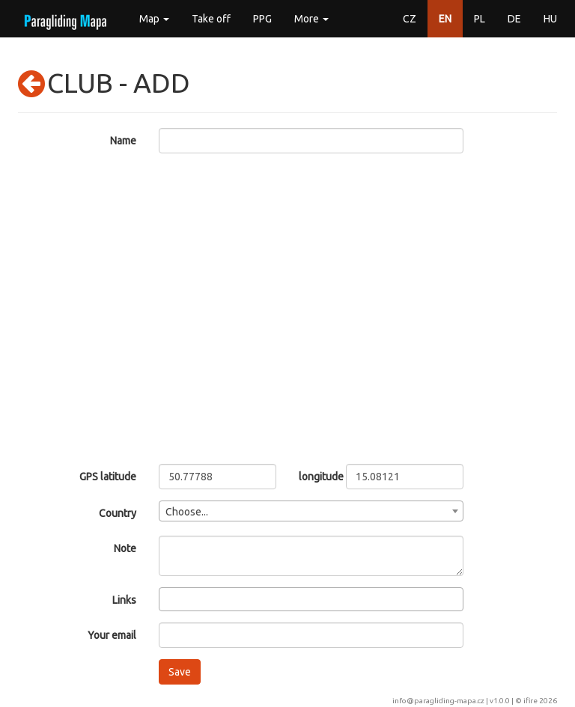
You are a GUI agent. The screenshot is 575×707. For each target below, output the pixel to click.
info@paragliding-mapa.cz (438, 701)
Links (124, 600)
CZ (409, 19)
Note (125, 548)
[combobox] (311, 511)
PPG (262, 19)
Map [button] (154, 19)
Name (123, 141)
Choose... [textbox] (186, 512)
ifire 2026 (540, 701)
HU (550, 19)
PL (479, 19)
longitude (311, 477)
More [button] (311, 19)
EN (445, 19)
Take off (211, 19)
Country (117, 513)
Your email (112, 635)
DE (514, 19)
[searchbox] (167, 598)
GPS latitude (107, 477)
